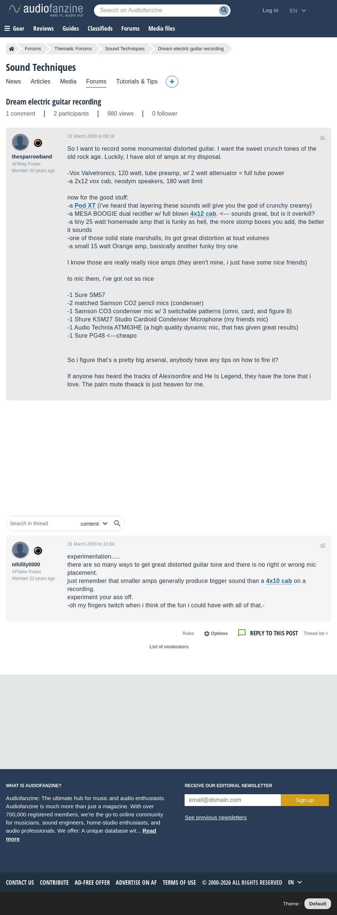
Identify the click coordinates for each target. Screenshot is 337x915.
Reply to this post (274, 633)
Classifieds (100, 28)
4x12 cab (203, 214)
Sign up (304, 800)
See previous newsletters (216, 817)
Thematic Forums (73, 48)
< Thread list (316, 633)
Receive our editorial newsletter (228, 785)
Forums (33, 48)
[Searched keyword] (162, 10)
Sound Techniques (125, 48)
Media (68, 81)
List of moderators (168, 646)
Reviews (43, 28)
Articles (41, 81)
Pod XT (85, 205)
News (13, 81)
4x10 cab (279, 581)
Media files (161, 28)
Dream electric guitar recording (53, 101)
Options (219, 633)
